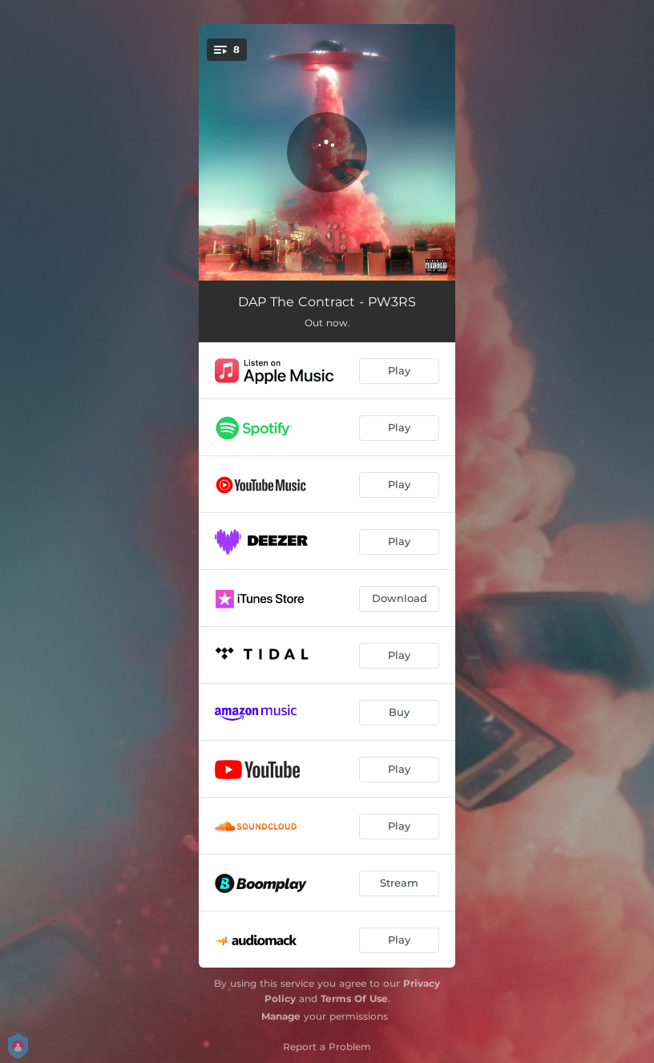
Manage (281, 1016)
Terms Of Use (354, 998)
